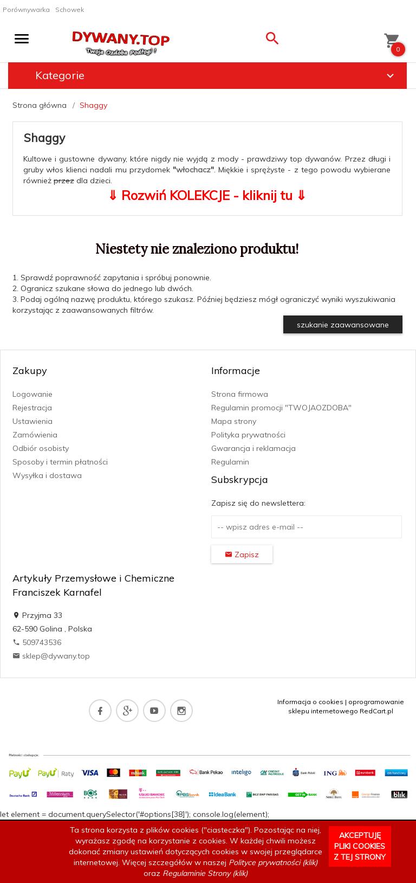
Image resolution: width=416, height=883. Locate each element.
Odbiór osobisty (40, 448)
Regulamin (230, 462)
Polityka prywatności (248, 435)
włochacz (193, 170)
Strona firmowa (239, 394)
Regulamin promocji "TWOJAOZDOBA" (281, 408)
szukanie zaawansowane (343, 325)
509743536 (36, 642)
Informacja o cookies (310, 702)
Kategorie (216, 75)
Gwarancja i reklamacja (253, 448)
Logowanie (32, 394)
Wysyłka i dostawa (47, 475)
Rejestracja (32, 408)
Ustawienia (32, 421)
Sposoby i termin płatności (60, 462)
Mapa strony (233, 421)
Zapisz (242, 554)
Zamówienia (34, 435)
